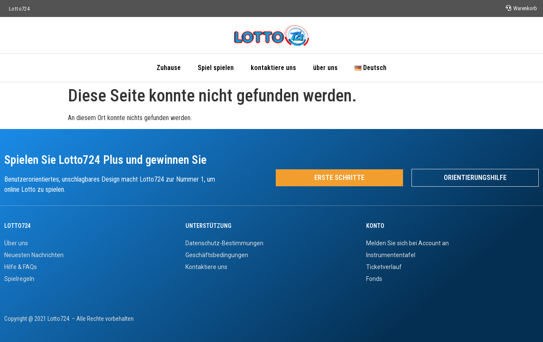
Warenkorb (525, 8)
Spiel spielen (216, 68)
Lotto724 (19, 9)
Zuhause (169, 68)
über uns (325, 68)
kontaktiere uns (273, 68)
